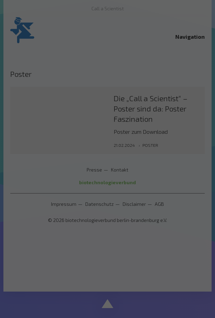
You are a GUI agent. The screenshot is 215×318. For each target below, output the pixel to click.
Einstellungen (48, 138)
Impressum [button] (142, 253)
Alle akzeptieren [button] (107, 177)
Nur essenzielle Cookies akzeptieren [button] (107, 218)
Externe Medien (168, 154)
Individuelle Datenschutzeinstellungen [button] (107, 238)
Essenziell (36, 154)
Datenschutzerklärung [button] (111, 253)
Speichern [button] (107, 198)
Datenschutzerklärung (90, 132)
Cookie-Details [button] (76, 253)
